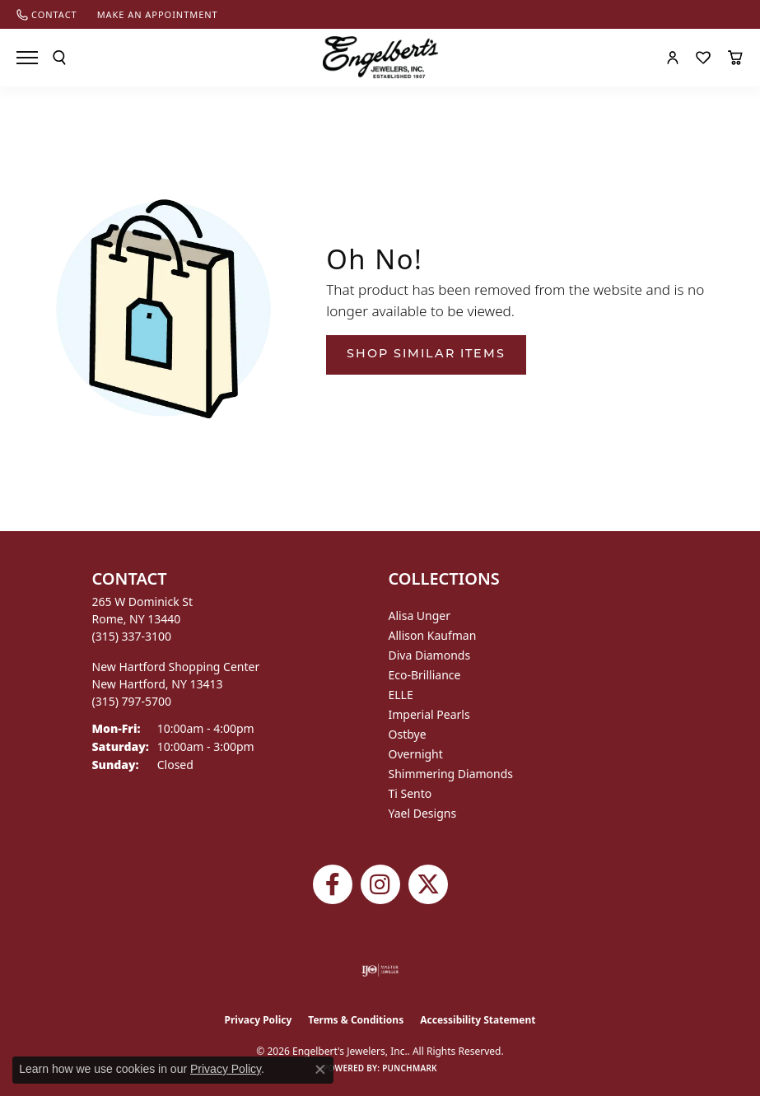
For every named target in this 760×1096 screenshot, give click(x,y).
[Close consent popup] (320, 1070)
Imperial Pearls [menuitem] (429, 714)
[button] (59, 57)
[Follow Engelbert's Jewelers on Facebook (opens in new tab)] (332, 884)
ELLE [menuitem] (401, 694)
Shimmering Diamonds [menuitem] (451, 773)
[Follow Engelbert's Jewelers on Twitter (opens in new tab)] (428, 884)
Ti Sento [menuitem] (410, 793)
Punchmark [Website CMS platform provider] (409, 1068)
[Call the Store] (132, 636)
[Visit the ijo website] (380, 970)
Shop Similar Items (426, 354)
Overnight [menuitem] (416, 754)
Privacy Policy (258, 1020)
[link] (46, 14)
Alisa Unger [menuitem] (420, 615)
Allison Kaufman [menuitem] (433, 635)
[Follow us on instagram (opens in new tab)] (380, 884)
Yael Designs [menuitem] (423, 813)
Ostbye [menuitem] (408, 734)
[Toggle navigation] (27, 58)
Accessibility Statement (477, 1020)
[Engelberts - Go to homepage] (380, 57)
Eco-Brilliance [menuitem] (425, 675)
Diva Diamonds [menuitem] (430, 655)
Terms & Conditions (355, 1020)
